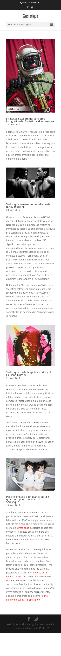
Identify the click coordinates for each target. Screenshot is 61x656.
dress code (23, 527)
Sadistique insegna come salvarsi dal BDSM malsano (28, 205)
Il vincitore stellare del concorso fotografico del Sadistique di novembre (30, 120)
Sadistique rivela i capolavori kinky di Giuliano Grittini (28, 374)
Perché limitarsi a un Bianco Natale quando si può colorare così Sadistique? (27, 499)
